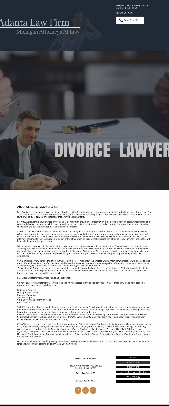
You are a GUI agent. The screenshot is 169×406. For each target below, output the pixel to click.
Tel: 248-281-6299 (124, 12)
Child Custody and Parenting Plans (34, 299)
